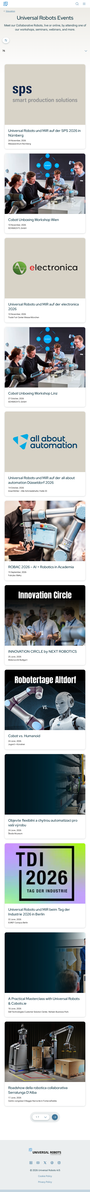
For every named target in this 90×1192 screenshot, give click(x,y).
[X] (45, 1162)
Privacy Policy (45, 1182)
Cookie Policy (45, 1176)
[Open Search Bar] (77, 4)
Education (8, 11)
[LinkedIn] (31, 1162)
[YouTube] (38, 1162)
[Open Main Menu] (84, 4)
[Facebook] (52, 1162)
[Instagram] (59, 1162)
